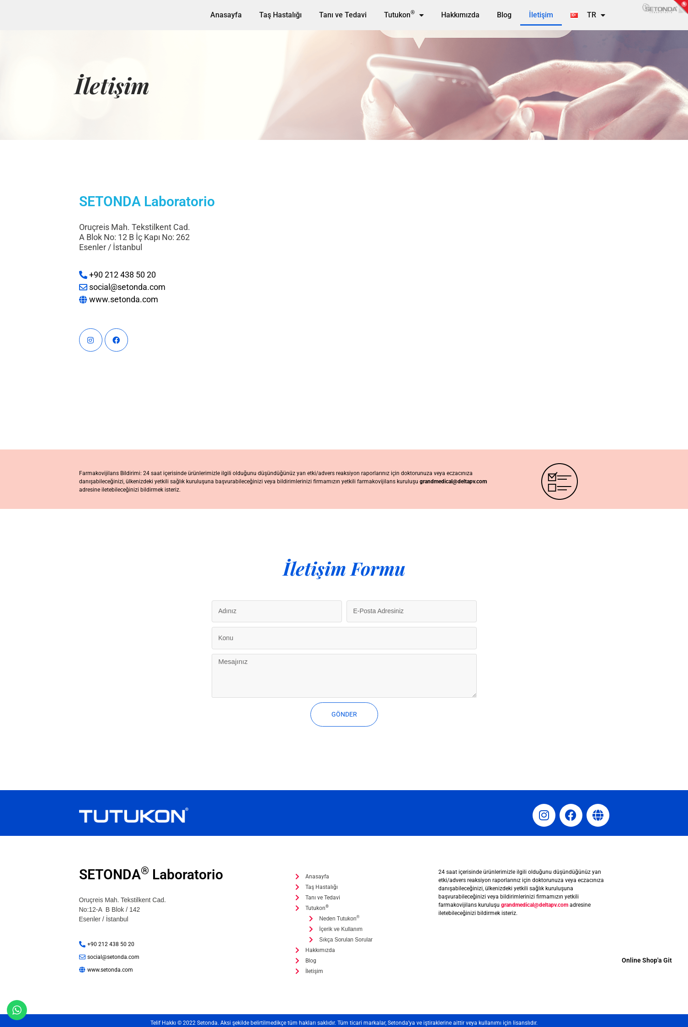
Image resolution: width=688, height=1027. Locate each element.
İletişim (541, 15)
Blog (504, 15)
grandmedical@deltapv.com (453, 481)
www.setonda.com (123, 299)
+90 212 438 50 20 (122, 274)
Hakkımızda (460, 15)
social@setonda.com (127, 287)
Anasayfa (226, 15)
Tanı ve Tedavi (343, 15)
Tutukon (404, 15)
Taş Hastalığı (280, 15)
